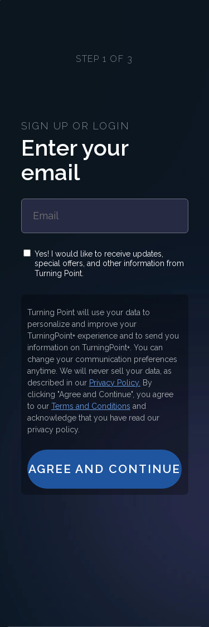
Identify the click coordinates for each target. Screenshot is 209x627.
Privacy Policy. (114, 382)
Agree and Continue (104, 469)
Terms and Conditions (90, 406)
